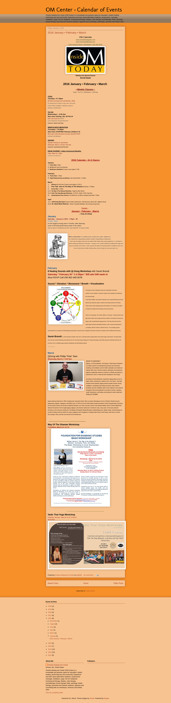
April (52, 630)
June (52, 627)
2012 (50, 652)
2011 (50, 655)
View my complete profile (54, 692)
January (53, 636)
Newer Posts (53, 583)
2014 (50, 646)
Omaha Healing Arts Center (58, 665)
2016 (50, 618)
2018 (50, 612)
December (54, 621)
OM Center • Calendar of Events (84, 9)
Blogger (106, 698)
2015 (50, 643)
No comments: (89, 575)
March (52, 633)
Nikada (92, 698)
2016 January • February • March (67, 32)
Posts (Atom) (90, 591)
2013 (50, 649)
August (52, 624)
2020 (50, 606)
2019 (50, 609)
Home (85, 583)
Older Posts (118, 583)
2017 (50, 615)
